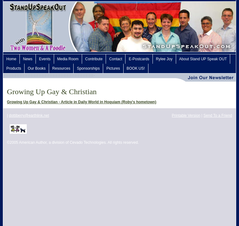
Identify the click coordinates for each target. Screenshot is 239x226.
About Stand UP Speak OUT (203, 59)
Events (45, 59)
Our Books (37, 68)
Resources (61, 68)
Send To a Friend (217, 115)
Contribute (94, 59)
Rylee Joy (164, 59)
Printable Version (186, 115)
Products (13, 68)
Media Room (68, 59)
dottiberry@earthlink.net (29, 115)
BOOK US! (136, 68)
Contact (115, 59)
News (27, 59)
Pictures (113, 68)
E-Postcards (139, 59)
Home (11, 59)
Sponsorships (88, 68)
